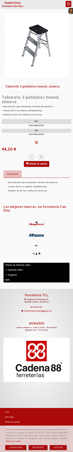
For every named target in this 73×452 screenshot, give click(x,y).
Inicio (7, 412)
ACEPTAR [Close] (58, 447)
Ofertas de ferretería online (17, 265)
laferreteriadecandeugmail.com (38, 311)
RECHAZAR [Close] (38, 447)
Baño (7, 280)
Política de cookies (13, 441)
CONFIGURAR (15, 447)
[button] (36, 254)
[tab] (12, 174)
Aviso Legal (9, 417)
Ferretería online (14, 270)
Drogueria (12, 275)
